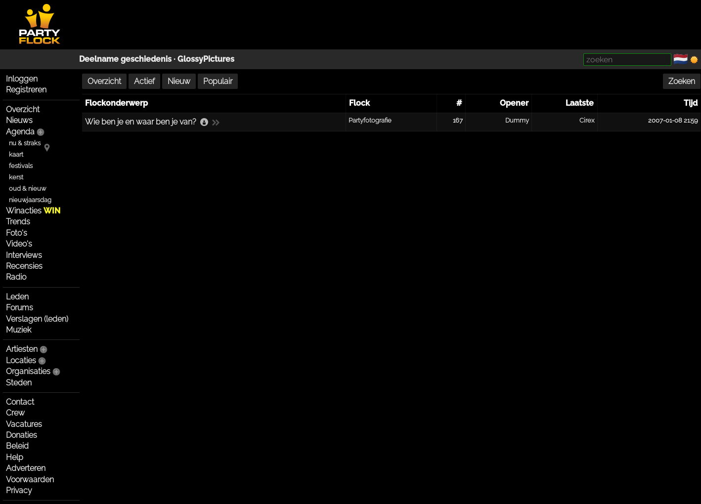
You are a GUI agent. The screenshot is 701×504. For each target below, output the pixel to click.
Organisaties (28, 371)
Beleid (17, 446)
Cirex (586, 120)
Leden (17, 296)
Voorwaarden (30, 479)
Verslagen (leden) (37, 319)
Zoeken (681, 81)
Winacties (33, 210)
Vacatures (24, 424)
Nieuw (179, 81)
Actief (144, 81)
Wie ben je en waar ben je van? (140, 121)
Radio (16, 277)
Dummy (517, 120)
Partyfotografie (370, 120)
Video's (19, 244)
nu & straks (25, 143)
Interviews (24, 255)
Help (14, 457)
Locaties (21, 360)
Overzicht (23, 109)
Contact (20, 402)
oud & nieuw (27, 188)
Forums (19, 307)
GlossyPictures (205, 59)
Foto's (16, 233)
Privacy (19, 490)
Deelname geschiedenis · (128, 59)
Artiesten (22, 349)
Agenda (20, 131)
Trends (18, 221)
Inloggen (22, 79)
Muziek (18, 330)
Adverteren (25, 468)
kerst (16, 177)
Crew (15, 413)
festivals (21, 165)
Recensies (24, 266)
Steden (19, 382)
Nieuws (19, 120)
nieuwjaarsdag (30, 200)
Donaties (21, 435)
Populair (217, 81)
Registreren (26, 89)
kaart (16, 154)
